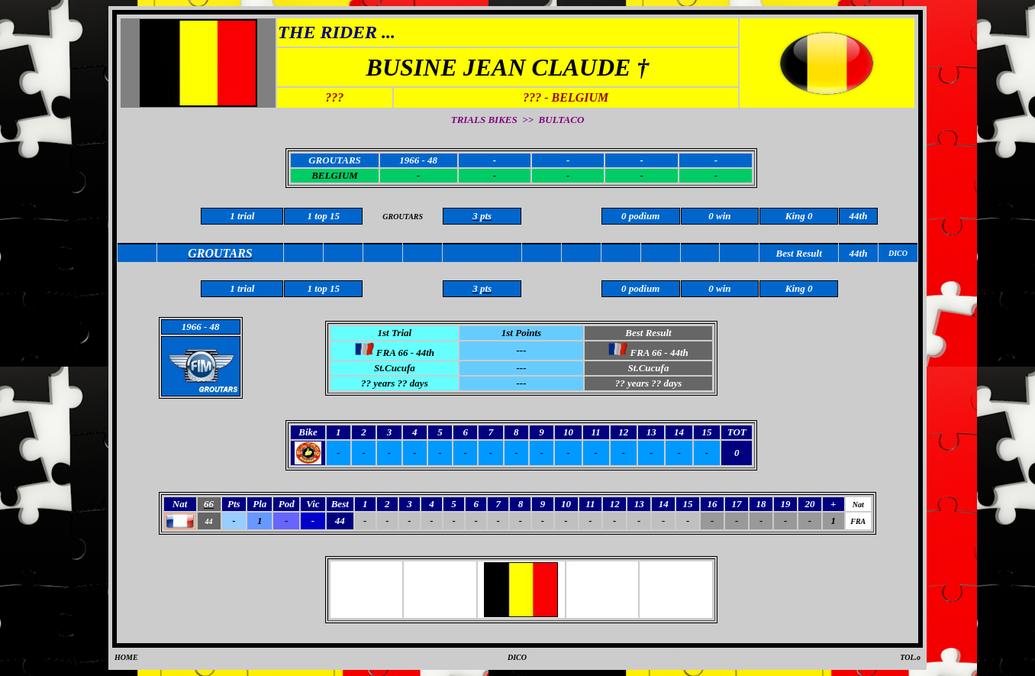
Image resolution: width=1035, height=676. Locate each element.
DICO (517, 657)
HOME (126, 657)
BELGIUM (334, 175)
